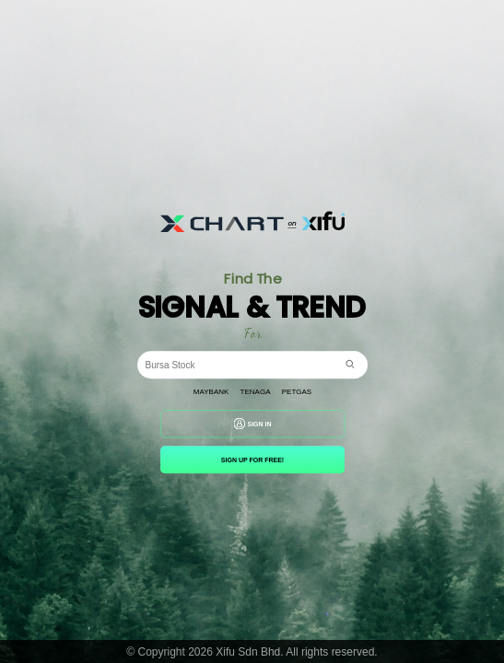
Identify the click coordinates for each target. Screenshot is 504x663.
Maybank (211, 392)
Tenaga (255, 392)
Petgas (296, 392)
